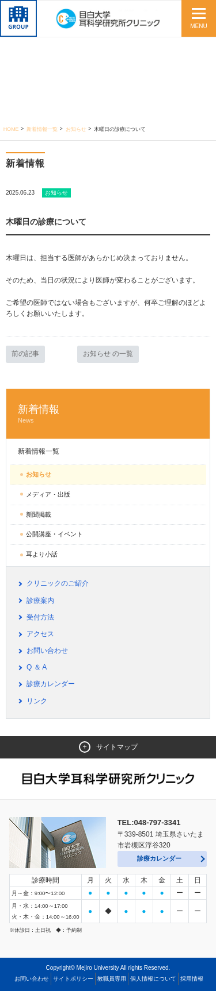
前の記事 (25, 354)
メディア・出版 (48, 494)
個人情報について (153, 978)
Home (11, 129)
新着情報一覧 (42, 129)
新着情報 (108, 414)
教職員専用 (111, 978)
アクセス (40, 634)
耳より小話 (42, 554)
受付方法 (40, 617)
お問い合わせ (47, 651)
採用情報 (191, 978)
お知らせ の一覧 (108, 354)
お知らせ (76, 129)
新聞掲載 (38, 514)
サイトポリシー (73, 978)
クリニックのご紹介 (57, 583)
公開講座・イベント (54, 534)
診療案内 (40, 601)
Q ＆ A (36, 667)
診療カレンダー (50, 684)
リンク (36, 701)
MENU (198, 26)
